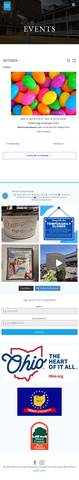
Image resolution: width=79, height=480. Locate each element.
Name (39, 306)
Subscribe (39, 332)
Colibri (42, 470)
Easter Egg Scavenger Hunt (43, 123)
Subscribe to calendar (38, 155)
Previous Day (13, 144)
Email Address (39, 318)
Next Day (58, 144)
